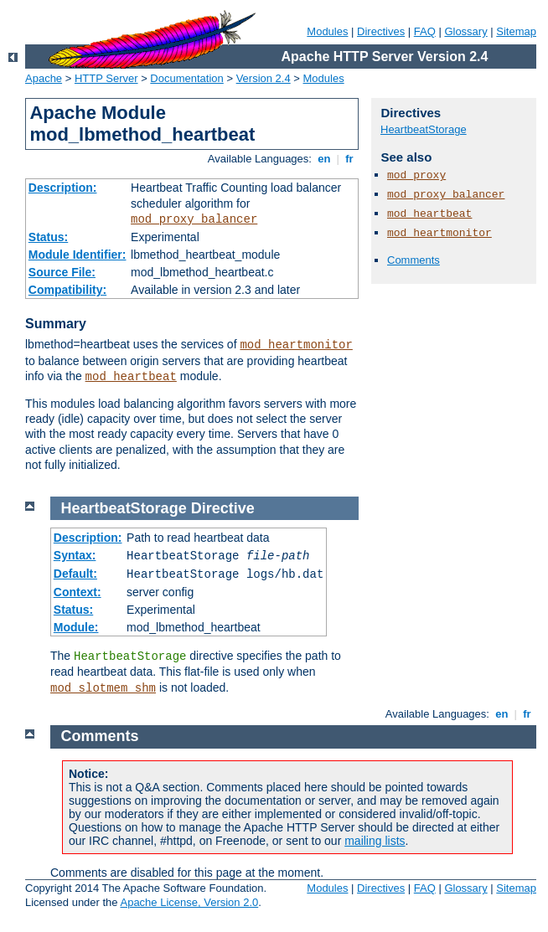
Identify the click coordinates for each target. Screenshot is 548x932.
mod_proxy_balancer (194, 219)
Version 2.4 (263, 78)
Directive (223, 508)
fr (350, 158)
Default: (75, 573)
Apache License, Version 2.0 (189, 902)
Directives (381, 31)
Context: (77, 592)
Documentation (186, 78)
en (324, 158)
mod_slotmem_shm (103, 688)
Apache (43, 78)
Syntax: (75, 555)
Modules (327, 31)
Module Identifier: (77, 254)
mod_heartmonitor (296, 345)
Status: (48, 237)
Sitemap (516, 31)
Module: (76, 627)
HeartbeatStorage (423, 129)
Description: (62, 187)
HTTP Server (106, 78)
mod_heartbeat (131, 377)
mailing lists (374, 840)
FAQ (425, 31)
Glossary (465, 31)
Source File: (62, 272)
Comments (413, 260)
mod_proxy (416, 175)
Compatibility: (67, 289)
